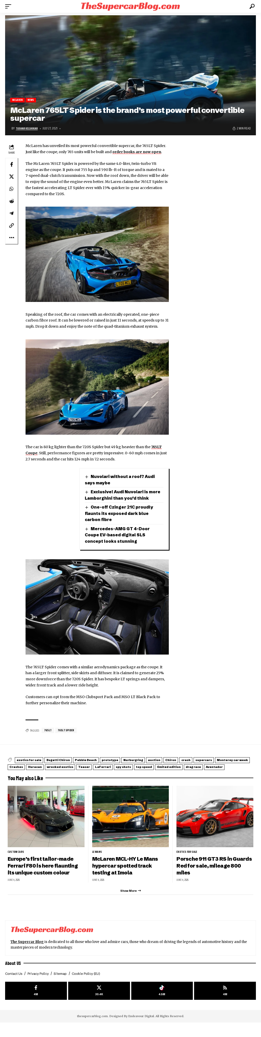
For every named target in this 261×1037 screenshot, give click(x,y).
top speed (21, 779)
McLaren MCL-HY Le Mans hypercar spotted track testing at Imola (127, 877)
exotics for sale (32, 767)
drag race (82, 779)
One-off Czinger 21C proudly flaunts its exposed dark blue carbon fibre (120, 520)
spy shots (226, 773)
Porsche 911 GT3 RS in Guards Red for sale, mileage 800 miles (206, 877)
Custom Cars (17, 863)
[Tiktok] (162, 1005)
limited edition (51, 779)
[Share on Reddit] (11, 201)
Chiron (210, 767)
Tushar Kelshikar (28, 128)
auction (188, 767)
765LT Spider (68, 737)
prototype (132, 767)
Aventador (109, 779)
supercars (21, 773)
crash (230, 767)
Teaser (176, 773)
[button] (9, 6)
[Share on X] (11, 177)
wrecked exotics (145, 773)
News (33, 100)
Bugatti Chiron (68, 767)
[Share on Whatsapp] (11, 189)
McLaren (18, 100)
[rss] (225, 1005)
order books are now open (136, 152)
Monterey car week (56, 773)
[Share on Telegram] (11, 213)
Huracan (114, 773)
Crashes (90, 773)
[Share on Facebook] (11, 164)
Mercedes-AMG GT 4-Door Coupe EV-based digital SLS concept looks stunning (118, 542)
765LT (48, 737)
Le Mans (97, 863)
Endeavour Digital (141, 1030)
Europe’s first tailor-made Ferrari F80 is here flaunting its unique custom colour (45, 877)
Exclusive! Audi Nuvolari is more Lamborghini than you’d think (118, 498)
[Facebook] (36, 1005)
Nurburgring (161, 767)
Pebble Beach (102, 767)
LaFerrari (200, 773)
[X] (99, 1005)
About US (13, 976)
